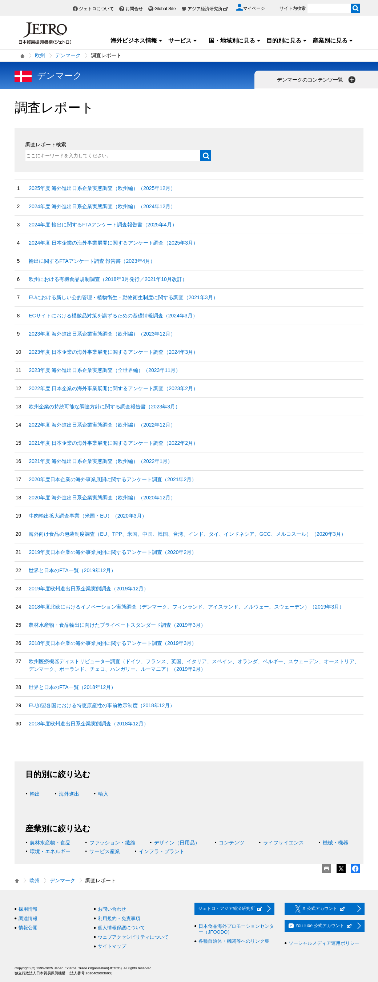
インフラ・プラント (162, 851)
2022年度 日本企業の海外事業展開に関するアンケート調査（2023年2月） (113, 388)
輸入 (103, 794)
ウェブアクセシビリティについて (133, 937)
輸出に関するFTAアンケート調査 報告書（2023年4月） (92, 261)
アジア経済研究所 (208, 8)
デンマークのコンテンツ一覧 (317, 80)
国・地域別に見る (235, 40)
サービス (182, 40)
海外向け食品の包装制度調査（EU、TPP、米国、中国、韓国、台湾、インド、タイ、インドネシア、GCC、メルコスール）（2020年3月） (187, 534)
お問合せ (134, 8)
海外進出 (69, 794)
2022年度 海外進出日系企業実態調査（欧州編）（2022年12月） (102, 425)
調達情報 (28, 918)
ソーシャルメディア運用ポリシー (324, 943)
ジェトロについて (96, 8)
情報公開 (28, 927)
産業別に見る (333, 40)
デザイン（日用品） (177, 843)
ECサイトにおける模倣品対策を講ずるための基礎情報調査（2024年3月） (113, 315)
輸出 (35, 794)
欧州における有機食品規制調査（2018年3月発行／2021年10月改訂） (108, 279)
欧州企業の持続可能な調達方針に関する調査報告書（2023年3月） (104, 406)
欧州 (40, 55)
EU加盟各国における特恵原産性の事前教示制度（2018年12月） (102, 705)
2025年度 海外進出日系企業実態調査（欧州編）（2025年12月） (102, 188)
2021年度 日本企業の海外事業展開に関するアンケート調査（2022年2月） (113, 443)
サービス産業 (104, 851)
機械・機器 (335, 843)
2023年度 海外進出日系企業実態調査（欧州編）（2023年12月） (102, 334)
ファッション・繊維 (112, 843)
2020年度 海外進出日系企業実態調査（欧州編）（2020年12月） (102, 497)
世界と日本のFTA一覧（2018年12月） (72, 687)
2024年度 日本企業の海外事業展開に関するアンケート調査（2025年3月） (113, 243)
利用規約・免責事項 (119, 918)
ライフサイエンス (283, 843)
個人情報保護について (121, 927)
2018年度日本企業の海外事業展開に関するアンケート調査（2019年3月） (113, 643)
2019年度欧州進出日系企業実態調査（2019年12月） (89, 588)
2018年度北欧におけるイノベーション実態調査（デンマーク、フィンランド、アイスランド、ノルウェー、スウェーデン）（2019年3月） (186, 607)
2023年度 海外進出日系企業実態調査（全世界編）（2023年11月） (105, 370)
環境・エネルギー (50, 851)
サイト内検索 (293, 8)
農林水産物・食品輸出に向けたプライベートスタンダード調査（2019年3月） (117, 625)
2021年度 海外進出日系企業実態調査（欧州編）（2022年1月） (101, 461)
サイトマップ (112, 946)
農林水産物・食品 (50, 843)
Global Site (165, 8)
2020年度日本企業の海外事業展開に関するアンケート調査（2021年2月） (113, 479)
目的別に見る (286, 40)
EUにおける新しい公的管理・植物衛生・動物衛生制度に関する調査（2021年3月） (123, 297)
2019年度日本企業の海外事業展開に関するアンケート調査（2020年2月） (113, 552)
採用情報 (28, 909)
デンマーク (68, 55)
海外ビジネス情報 (136, 40)
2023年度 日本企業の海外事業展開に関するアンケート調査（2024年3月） (113, 352)
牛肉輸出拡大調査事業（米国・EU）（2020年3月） (87, 516)
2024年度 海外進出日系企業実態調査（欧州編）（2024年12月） (102, 206)
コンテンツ (231, 843)
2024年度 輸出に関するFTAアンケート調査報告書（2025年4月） (103, 224)
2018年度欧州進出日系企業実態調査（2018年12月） (89, 723)
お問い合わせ (112, 909)
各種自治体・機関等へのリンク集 (233, 941)
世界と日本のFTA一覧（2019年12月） (72, 570)
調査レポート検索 (45, 144)
